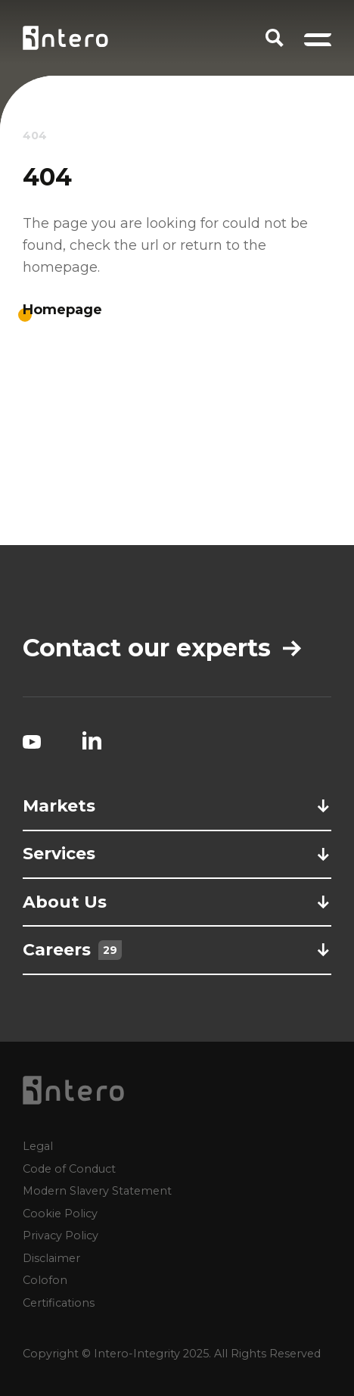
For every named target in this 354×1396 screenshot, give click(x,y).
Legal (38, 1146)
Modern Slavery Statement (97, 1191)
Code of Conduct (69, 1168)
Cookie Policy (60, 1213)
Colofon (45, 1280)
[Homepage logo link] (65, 38)
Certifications (59, 1302)
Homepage (62, 309)
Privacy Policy (60, 1235)
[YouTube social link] (32, 740)
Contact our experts (162, 647)
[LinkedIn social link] (91, 740)
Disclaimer (51, 1257)
